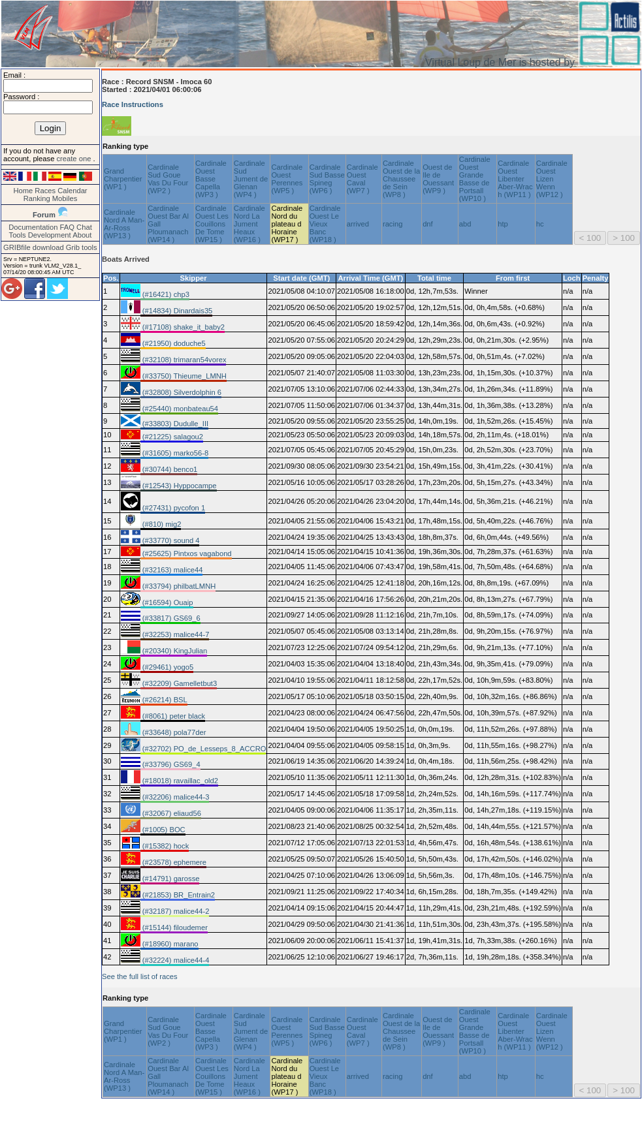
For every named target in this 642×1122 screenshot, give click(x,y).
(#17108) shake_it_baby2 (182, 327)
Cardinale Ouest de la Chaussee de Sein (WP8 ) (401, 178)
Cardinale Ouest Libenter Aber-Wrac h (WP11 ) (515, 178)
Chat (84, 227)
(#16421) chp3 (164, 294)
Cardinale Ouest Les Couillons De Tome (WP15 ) (212, 223)
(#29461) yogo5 (166, 667)
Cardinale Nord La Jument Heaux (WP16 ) (249, 223)
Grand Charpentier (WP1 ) (123, 179)
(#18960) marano (169, 944)
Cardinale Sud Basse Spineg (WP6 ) (327, 179)
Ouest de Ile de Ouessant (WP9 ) (438, 179)
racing (392, 224)
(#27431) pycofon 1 (173, 508)
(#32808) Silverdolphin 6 (180, 392)
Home (23, 191)
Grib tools (81, 247)
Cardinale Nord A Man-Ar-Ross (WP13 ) (124, 224)
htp (503, 224)
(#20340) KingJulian (174, 651)
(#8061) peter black (173, 716)
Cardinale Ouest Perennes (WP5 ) (286, 179)
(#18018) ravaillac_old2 (179, 781)
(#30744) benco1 (169, 469)
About (81, 235)
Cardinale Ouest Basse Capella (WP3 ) (211, 178)
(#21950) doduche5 (173, 343)
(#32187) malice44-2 (175, 911)
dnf (428, 224)
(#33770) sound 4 (170, 540)
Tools (17, 235)
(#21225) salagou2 (171, 437)
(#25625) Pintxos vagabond (186, 553)
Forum (44, 215)
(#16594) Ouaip (166, 602)
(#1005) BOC (162, 830)
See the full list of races (140, 976)
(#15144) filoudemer (174, 927)
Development (49, 235)
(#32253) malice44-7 (175, 634)
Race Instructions (132, 104)
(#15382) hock (164, 846)
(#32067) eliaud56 (170, 813)
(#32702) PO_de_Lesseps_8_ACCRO (203, 749)
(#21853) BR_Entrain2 (177, 895)
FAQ (67, 227)
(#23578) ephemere (173, 862)
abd (465, 224)
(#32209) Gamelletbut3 (178, 683)
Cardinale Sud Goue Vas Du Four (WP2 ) (168, 179)
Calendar (72, 191)
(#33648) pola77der (173, 732)
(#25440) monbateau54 (179, 409)
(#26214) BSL (163, 700)
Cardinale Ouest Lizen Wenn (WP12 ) (552, 178)
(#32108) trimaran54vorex (183, 360)
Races (45, 191)
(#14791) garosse (170, 878)
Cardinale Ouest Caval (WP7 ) (362, 179)
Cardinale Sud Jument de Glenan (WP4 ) (251, 178)
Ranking (37, 198)
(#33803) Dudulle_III (174, 424)
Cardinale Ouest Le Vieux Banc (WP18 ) (325, 223)
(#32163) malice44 (171, 570)
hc (540, 224)
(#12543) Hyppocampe (178, 486)
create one (74, 159)
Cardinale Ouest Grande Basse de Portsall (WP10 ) (474, 178)
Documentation (32, 227)
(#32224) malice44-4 (175, 960)
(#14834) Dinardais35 (176, 311)
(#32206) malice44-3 (175, 797)
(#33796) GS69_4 (170, 764)
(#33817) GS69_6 (170, 618)
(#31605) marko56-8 (174, 453)
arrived (358, 224)
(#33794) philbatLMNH (178, 586)
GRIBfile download (33, 247)
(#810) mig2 (161, 524)
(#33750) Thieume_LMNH (183, 376)
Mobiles (65, 198)
